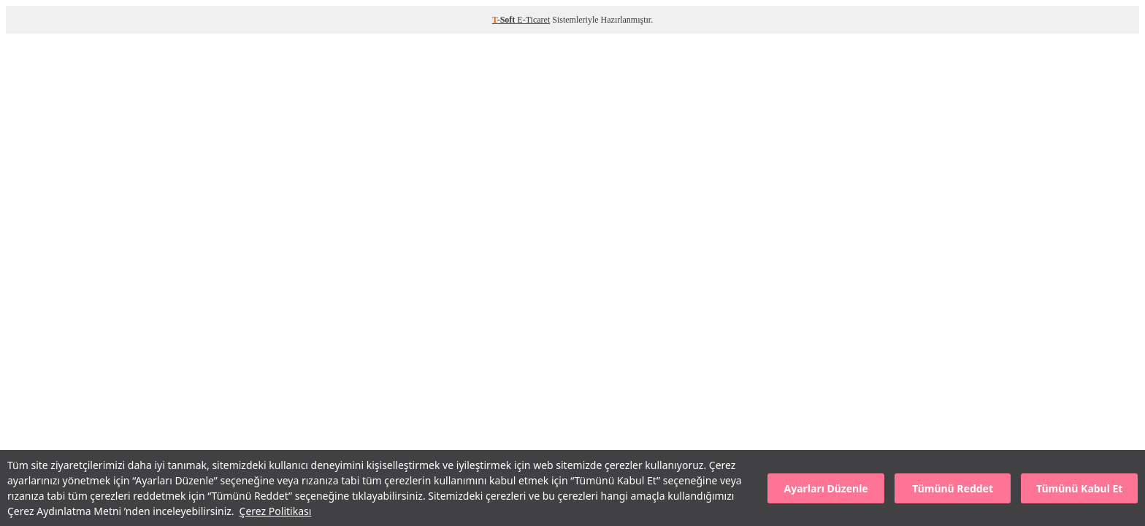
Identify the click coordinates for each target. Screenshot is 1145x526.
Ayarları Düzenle (826, 488)
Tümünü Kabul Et (1079, 488)
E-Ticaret (533, 20)
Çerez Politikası (276, 511)
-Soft (505, 20)
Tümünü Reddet (952, 488)
